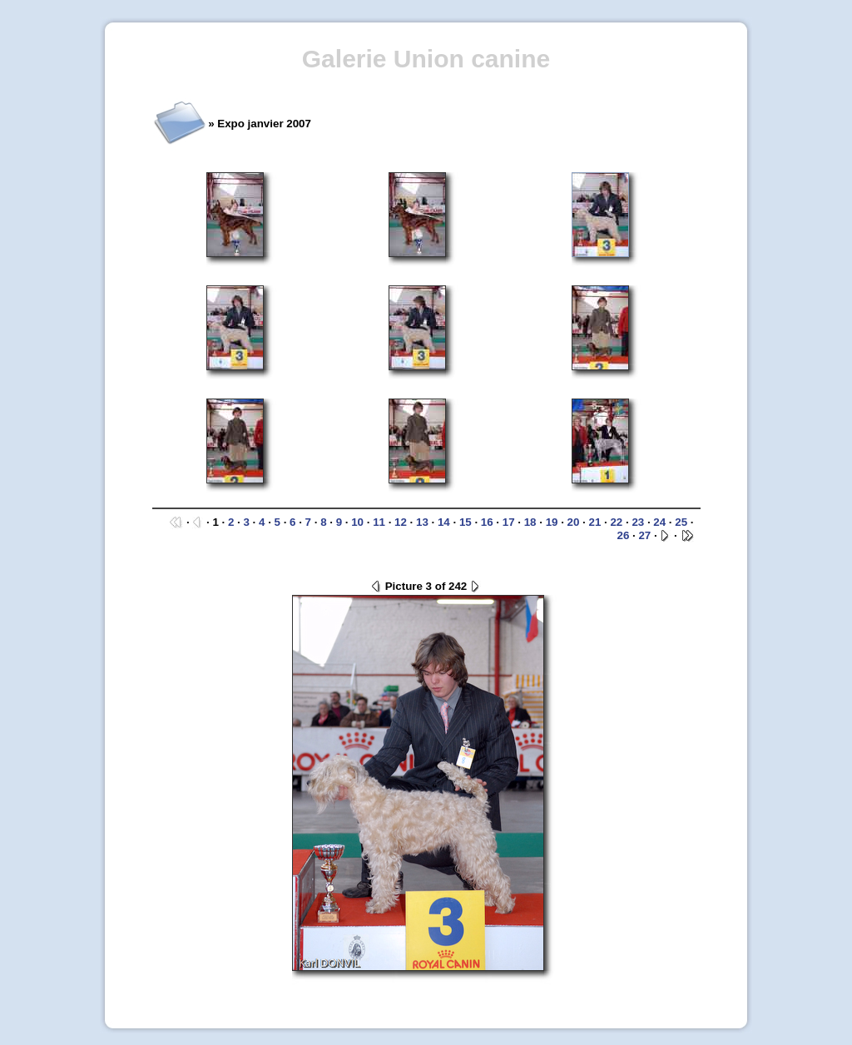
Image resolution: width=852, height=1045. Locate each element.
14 (444, 522)
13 (422, 522)
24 (659, 522)
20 (573, 522)
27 (644, 535)
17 (509, 522)
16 (487, 522)
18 (530, 522)
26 (623, 535)
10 (357, 522)
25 (681, 522)
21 (595, 522)
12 (400, 522)
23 (638, 522)
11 (379, 522)
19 (552, 522)
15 (465, 522)
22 (616, 522)
